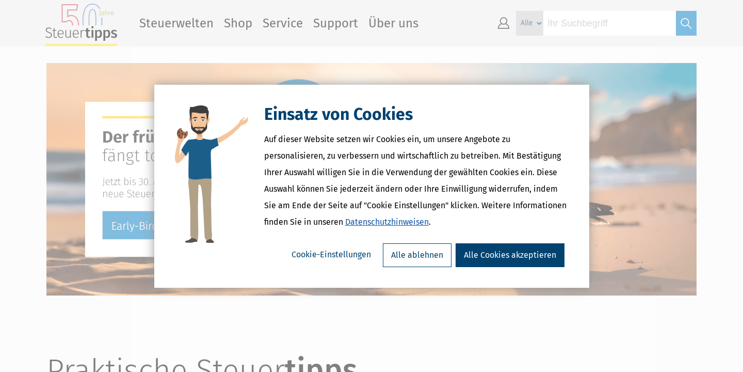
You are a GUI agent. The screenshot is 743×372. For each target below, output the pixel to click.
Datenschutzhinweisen (387, 222)
